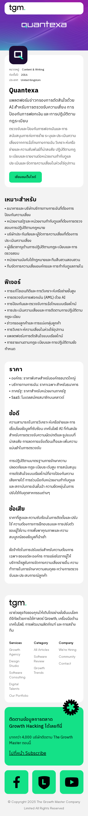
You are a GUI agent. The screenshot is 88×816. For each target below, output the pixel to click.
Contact (65, 663)
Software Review (40, 658)
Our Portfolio (18, 695)
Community (67, 656)
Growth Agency (14, 652)
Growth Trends (39, 670)
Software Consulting (17, 675)
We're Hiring (67, 650)
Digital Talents (14, 686)
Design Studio (14, 663)
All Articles (41, 650)
